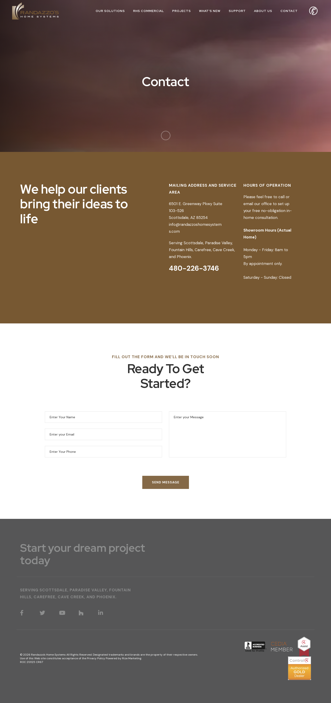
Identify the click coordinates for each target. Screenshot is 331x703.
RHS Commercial (148, 11)
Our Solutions (110, 11)
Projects (181, 11)
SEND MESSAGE (165, 482)
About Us (263, 11)
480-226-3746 (194, 268)
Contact (289, 11)
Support (237, 11)
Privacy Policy (96, 658)
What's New (209, 11)
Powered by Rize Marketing (123, 658)
